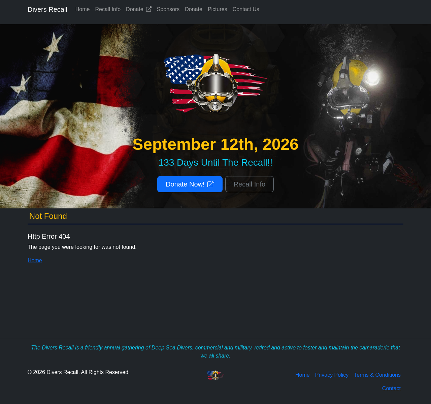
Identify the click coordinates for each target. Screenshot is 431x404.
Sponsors (168, 9)
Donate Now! (190, 184)
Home (82, 9)
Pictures (217, 9)
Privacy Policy (332, 375)
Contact (391, 388)
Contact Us (246, 9)
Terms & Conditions (377, 375)
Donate (139, 9)
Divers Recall (47, 9)
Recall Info (108, 9)
